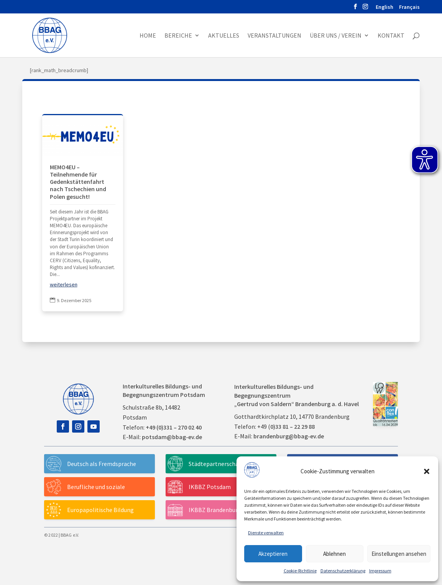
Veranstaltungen (274, 36)
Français (409, 7)
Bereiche (178, 36)
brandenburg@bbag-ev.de (288, 436)
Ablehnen (334, 553)
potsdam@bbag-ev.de (172, 437)
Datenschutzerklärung (342, 570)
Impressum (380, 570)
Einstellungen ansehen (398, 553)
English (384, 7)
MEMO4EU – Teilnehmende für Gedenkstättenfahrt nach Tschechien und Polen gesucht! (78, 181)
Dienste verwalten (266, 532)
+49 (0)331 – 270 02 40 (174, 427)
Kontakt (391, 36)
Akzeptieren (273, 553)
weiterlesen (63, 284)
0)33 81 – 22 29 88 (292, 426)
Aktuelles (223, 36)
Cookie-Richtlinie (300, 570)
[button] (426, 471)
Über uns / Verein (335, 36)
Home (148, 36)
